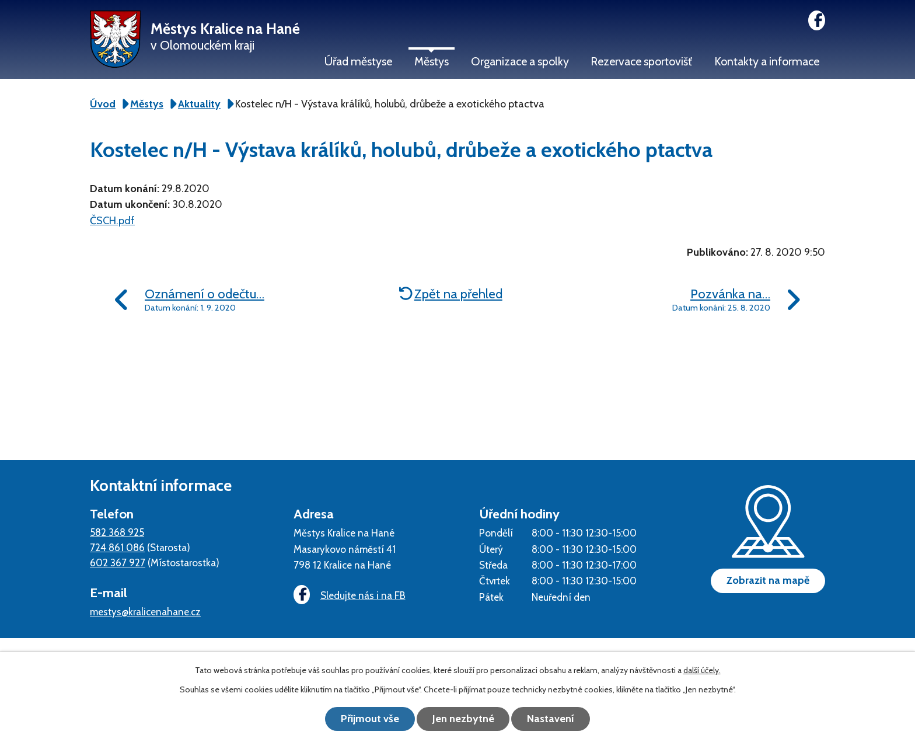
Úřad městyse (358, 61)
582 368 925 (117, 532)
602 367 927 (117, 562)
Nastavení (551, 718)
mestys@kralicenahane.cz (145, 611)
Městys (431, 61)
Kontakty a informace (766, 61)
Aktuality (199, 103)
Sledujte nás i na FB (350, 595)
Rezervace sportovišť (641, 61)
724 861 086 (117, 547)
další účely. (702, 670)
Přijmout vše (370, 718)
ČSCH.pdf (112, 220)
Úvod (103, 103)
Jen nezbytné (463, 718)
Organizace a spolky (520, 61)
